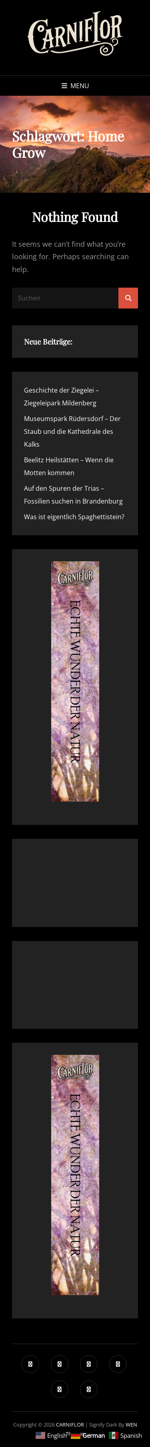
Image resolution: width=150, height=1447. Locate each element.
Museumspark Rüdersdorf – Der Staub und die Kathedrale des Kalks (72, 431)
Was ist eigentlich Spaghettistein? (74, 516)
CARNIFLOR (70, 1424)
